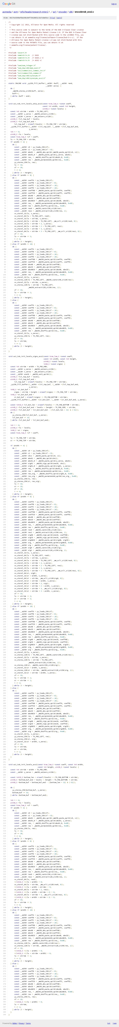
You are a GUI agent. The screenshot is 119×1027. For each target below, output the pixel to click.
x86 (71, 11)
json (115, 1023)
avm (16, 11)
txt (108, 1023)
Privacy (21, 1023)
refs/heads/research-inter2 (34, 11)
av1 (54, 11)
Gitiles (14, 1023)
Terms (28, 1023)
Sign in (114, 4)
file (52, 18)
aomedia (6, 11)
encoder (63, 11)
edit (59, 18)
